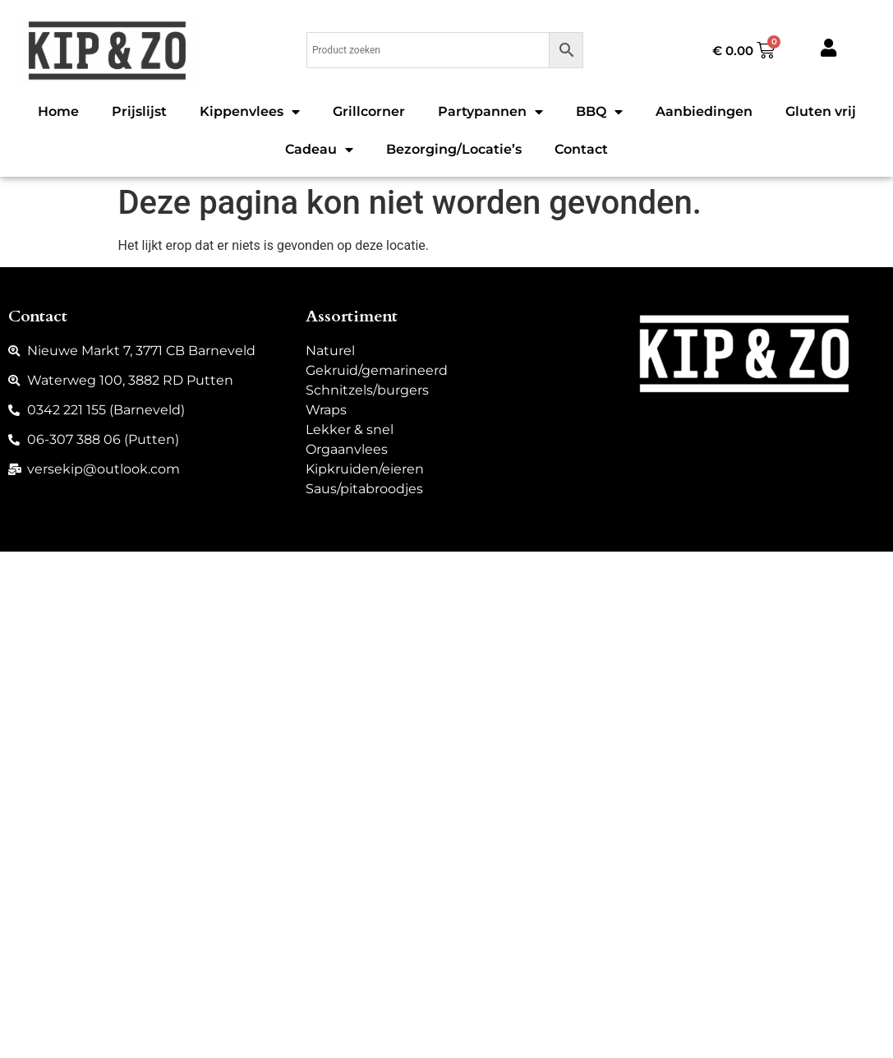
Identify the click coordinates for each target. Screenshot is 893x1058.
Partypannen (490, 112)
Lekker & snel (350, 429)
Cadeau (319, 149)
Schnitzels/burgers (367, 390)
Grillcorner (369, 111)
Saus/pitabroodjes (364, 489)
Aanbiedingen (704, 111)
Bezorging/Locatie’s (454, 149)
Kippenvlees (250, 112)
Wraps (326, 410)
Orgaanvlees (347, 449)
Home (58, 111)
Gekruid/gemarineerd (377, 370)
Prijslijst (139, 111)
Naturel (330, 350)
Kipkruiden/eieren (365, 469)
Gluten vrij (820, 111)
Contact (581, 149)
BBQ (599, 112)
